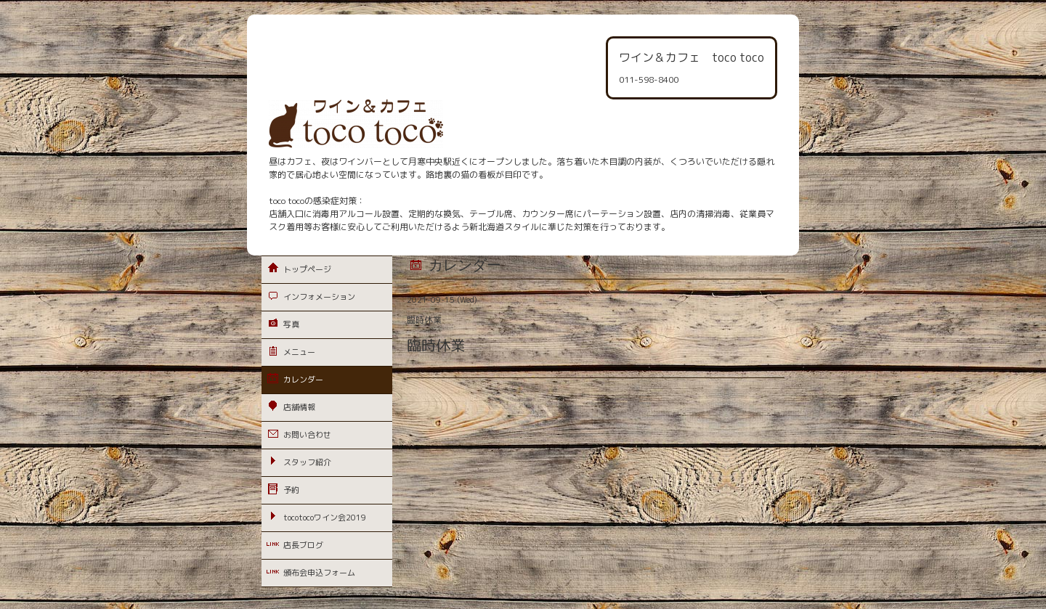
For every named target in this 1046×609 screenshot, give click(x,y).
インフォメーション (319, 297)
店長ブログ (303, 545)
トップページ (307, 269)
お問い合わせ (307, 435)
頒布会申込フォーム (319, 573)
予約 (291, 490)
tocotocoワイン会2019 (324, 517)
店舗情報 (299, 407)
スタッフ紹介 (307, 462)
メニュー (299, 352)
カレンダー (303, 379)
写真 (291, 324)
